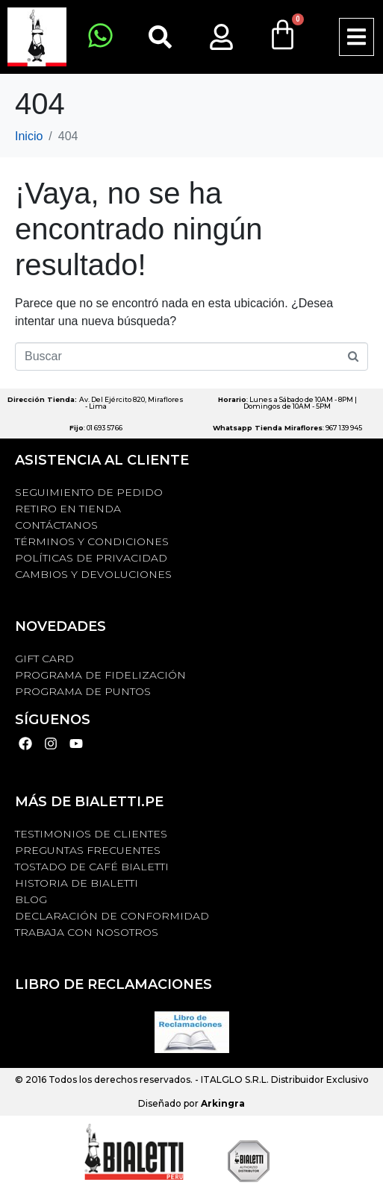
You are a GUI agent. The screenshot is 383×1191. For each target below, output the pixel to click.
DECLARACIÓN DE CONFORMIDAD (112, 916)
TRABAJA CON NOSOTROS (86, 932)
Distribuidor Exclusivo (319, 1079)
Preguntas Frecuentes (88, 850)
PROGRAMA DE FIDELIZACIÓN (100, 675)
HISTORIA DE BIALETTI (76, 883)
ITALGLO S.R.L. (235, 1079)
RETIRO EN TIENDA (68, 508)
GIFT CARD (44, 658)
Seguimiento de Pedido (89, 492)
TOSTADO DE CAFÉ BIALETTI (92, 866)
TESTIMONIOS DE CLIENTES (91, 833)
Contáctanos (56, 525)
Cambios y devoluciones (93, 574)
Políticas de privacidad (91, 558)
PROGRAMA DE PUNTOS (83, 691)
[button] (356, 37)
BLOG (31, 899)
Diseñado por (191, 1103)
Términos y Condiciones (92, 541)
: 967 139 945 (287, 428)
